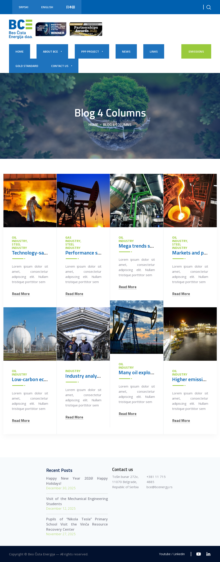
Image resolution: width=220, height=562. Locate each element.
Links (154, 51)
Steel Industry (19, 246)
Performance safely (86, 252)
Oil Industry (19, 239)
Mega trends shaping (142, 246)
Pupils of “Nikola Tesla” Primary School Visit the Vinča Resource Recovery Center (77, 524)
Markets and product (195, 252)
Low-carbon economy (35, 379)
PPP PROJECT (90, 51)
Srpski (23, 7)
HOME (19, 51)
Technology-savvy (32, 252)
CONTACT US (59, 66)
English (47, 7)
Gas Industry (72, 239)
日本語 (70, 7)
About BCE (50, 51)
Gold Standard (26, 66)
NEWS (126, 51)
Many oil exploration (141, 372)
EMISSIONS (196, 51)
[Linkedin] (208, 554)
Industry (72, 371)
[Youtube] (198, 554)
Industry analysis (84, 376)
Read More (21, 294)
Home (93, 124)
